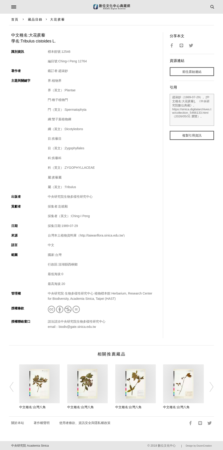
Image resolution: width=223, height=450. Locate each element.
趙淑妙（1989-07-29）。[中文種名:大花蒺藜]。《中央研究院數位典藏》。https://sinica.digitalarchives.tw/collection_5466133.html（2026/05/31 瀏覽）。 (192, 110)
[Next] (208, 387)
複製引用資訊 (192, 135)
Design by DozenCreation (199, 446)
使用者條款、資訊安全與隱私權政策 (84, 423)
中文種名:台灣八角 (32, 407)
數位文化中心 (167, 445)
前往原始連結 (192, 72)
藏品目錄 (35, 19)
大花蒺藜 (57, 19)
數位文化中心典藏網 (111, 7)
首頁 (15, 19)
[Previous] (14, 387)
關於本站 (17, 423)
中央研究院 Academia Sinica (30, 445)
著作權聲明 (42, 423)
